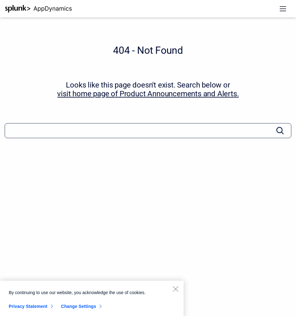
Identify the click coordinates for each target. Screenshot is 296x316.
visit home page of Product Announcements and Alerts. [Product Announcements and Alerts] (148, 93)
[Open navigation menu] (283, 8)
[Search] (148, 130)
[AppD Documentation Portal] (38, 9)
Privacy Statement (28, 308)
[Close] (175, 291)
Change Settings (78, 308)
